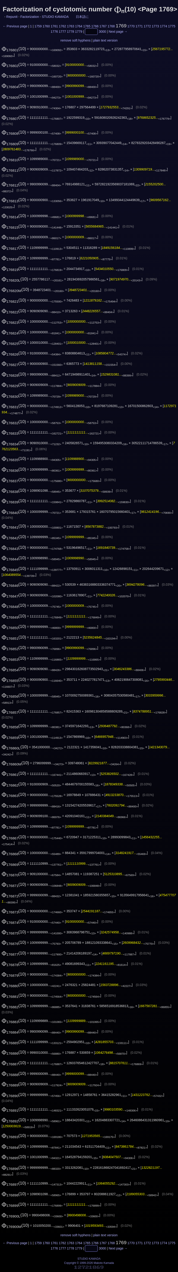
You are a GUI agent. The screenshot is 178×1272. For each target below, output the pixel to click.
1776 (54, 32)
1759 (38, 26)
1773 (155, 26)
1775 (171, 26)
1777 (62, 32)
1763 (70, 26)
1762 (62, 26)
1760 (46, 26)
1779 (78, 32)
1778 (70, 32)
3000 (102, 32)
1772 (147, 26)
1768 (111, 26)
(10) (14, 48)
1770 (131, 26)
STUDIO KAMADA (55, 17)
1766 (95, 26)
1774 (163, 26)
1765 (86, 26)
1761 (54, 26)
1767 (103, 26)
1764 (78, 26)
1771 (139, 26)
